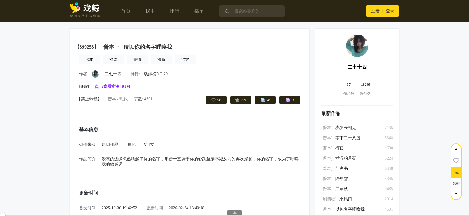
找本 (150, 11)
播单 (199, 11)
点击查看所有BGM (112, 86)
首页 (125, 11)
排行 (174, 11)
